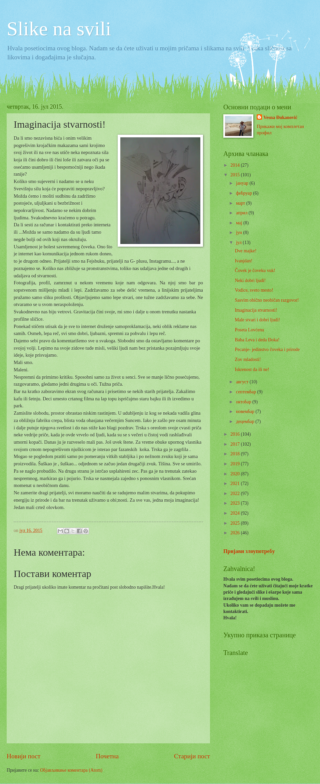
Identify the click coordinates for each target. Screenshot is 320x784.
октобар (244, 401)
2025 (235, 523)
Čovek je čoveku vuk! (255, 270)
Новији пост (23, 756)
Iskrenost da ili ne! (252, 369)
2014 (235, 165)
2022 (235, 493)
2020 (235, 473)
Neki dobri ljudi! (250, 280)
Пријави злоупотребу (249, 551)
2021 (235, 483)
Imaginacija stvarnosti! (256, 310)
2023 (235, 503)
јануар (243, 183)
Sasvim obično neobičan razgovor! (267, 300)
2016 (235, 434)
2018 (235, 453)
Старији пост (192, 756)
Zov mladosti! (248, 359)
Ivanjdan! (243, 260)
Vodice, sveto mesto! (254, 290)
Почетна (107, 756)
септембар (246, 391)
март (241, 203)
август (243, 381)
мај (239, 222)
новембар (246, 411)
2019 (235, 463)
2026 (235, 532)
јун (239, 232)
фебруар (244, 193)
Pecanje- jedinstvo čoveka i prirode (267, 349)
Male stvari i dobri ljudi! (257, 319)
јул (239, 242)
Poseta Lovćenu (249, 329)
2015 (235, 174)
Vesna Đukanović (280, 117)
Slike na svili (59, 29)
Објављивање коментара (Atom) (71, 770)
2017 (235, 444)
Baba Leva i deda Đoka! (257, 339)
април (242, 212)
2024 (235, 513)
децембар (245, 421)
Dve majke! (245, 250)
